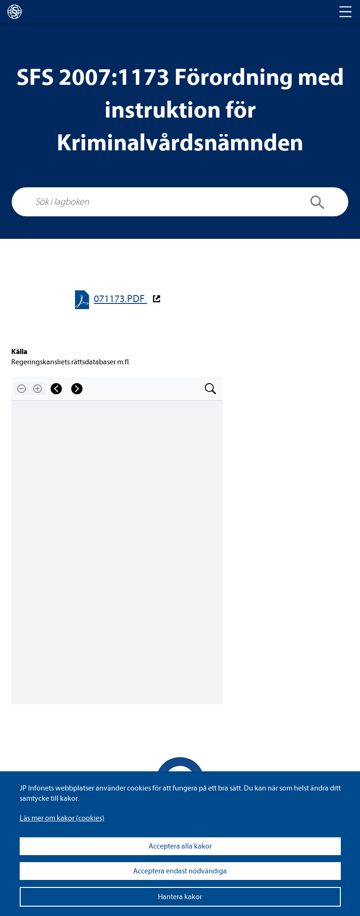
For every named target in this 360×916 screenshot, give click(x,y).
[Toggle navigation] (345, 11)
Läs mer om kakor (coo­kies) (62, 818)
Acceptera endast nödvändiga (180, 871)
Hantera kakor (180, 897)
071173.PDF (120, 299)
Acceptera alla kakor (180, 846)
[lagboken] (14, 11)
